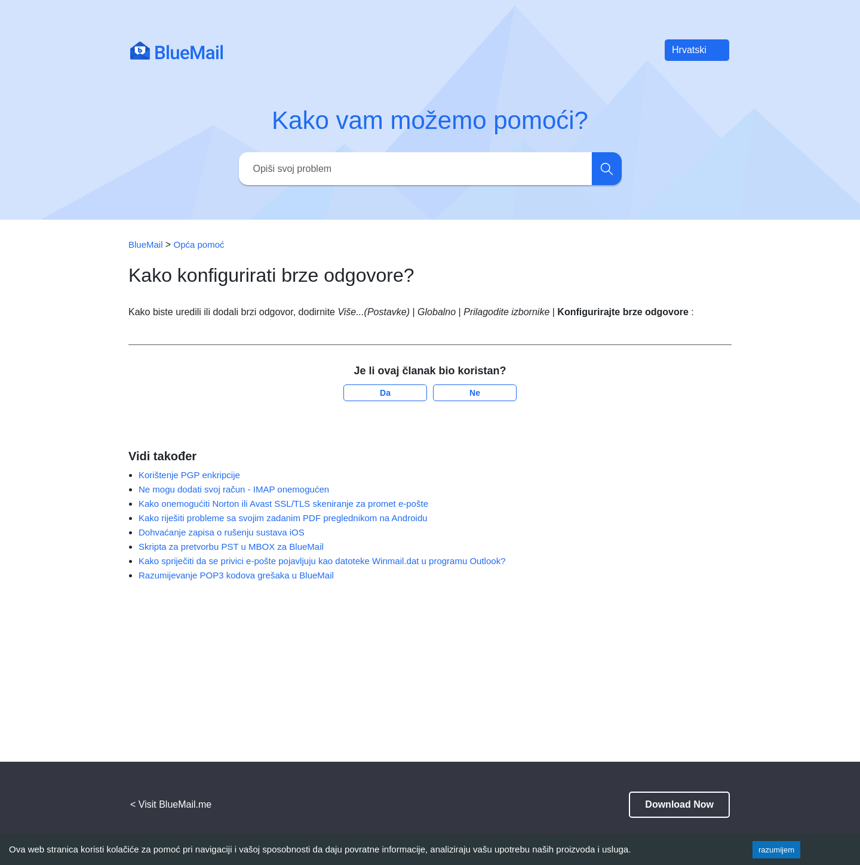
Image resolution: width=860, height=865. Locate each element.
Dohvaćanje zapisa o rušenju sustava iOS (222, 532)
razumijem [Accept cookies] (776, 849)
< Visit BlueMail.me (170, 804)
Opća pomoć (199, 244)
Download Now (679, 804)
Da (385, 393)
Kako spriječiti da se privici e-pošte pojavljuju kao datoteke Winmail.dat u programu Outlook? (322, 561)
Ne (474, 393)
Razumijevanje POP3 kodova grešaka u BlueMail (236, 575)
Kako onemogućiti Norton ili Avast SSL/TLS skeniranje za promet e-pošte (283, 503)
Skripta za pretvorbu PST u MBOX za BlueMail (231, 546)
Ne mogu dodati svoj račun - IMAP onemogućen (234, 489)
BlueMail (146, 244)
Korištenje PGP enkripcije (189, 475)
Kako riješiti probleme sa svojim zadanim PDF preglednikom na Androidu (283, 518)
